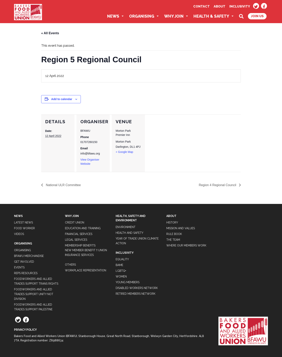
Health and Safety (129, 232)
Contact (201, 6)
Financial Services (78, 234)
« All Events (50, 33)
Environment (125, 227)
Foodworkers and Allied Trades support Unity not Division (33, 294)
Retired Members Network (135, 293)
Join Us (257, 16)
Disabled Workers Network (137, 288)
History (172, 222)
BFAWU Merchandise (29, 256)
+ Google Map (124, 151)
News (113, 16)
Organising (141, 16)
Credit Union (74, 222)
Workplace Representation (85, 270)
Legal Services (76, 239)
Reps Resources (25, 273)
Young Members (127, 282)
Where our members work (186, 245)
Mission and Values (180, 228)
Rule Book (174, 234)
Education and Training (83, 228)
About (219, 6)
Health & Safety (211, 16)
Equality (122, 259)
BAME (119, 265)
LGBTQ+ (121, 270)
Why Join (174, 16)
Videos (19, 234)
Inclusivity (239, 6)
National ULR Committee (63, 185)
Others (70, 264)
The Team (173, 239)
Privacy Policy (25, 329)
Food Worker (24, 228)
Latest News (23, 222)
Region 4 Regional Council (218, 185)
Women (121, 276)
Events (19, 267)
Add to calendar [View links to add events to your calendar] (61, 99)
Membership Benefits (80, 245)
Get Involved (24, 261)
